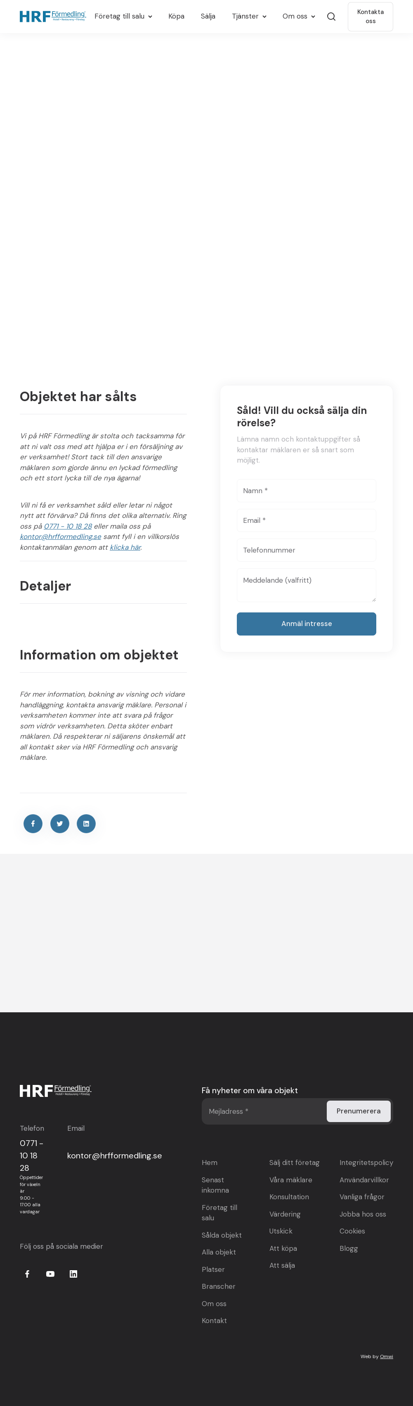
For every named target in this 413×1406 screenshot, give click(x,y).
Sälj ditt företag (294, 1162)
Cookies (352, 1230)
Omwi (386, 1356)
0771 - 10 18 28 (68, 526)
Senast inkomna (215, 1185)
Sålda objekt (222, 1234)
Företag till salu (219, 1212)
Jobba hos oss (363, 1213)
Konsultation (289, 1196)
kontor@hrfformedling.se (60, 536)
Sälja (208, 16)
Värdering (285, 1213)
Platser (213, 1269)
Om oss (214, 1303)
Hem (209, 1162)
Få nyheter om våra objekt (250, 1090)
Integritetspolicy (366, 1162)
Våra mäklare (290, 1179)
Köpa (176, 16)
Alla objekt (219, 1251)
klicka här (125, 547)
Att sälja (282, 1264)
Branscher (219, 1285)
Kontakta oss (370, 17)
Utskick (281, 1230)
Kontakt (214, 1320)
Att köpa (283, 1247)
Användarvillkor (364, 1179)
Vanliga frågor (362, 1196)
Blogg (349, 1247)
